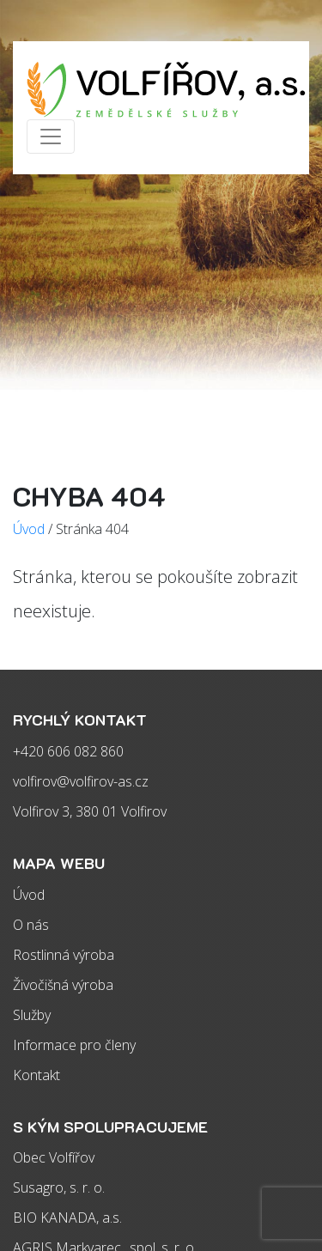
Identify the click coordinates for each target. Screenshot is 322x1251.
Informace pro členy (74, 1044)
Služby (32, 1014)
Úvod (29, 894)
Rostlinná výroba (63, 954)
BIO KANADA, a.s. (67, 1217)
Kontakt (36, 1075)
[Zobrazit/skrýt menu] (51, 136)
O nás (31, 924)
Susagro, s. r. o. (59, 1187)
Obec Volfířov (53, 1157)
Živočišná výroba (63, 984)
